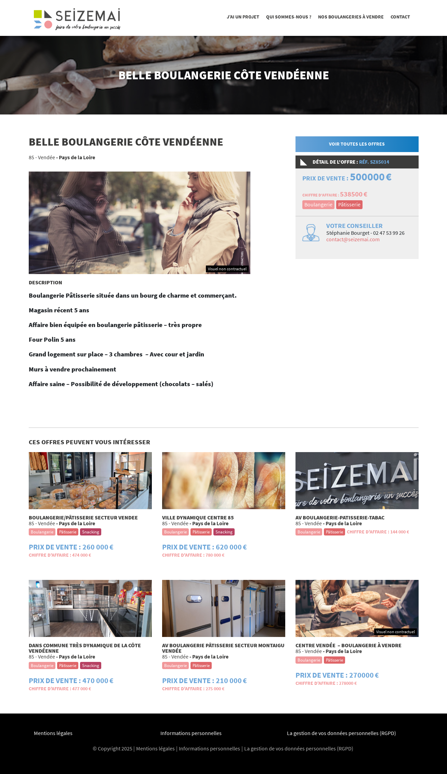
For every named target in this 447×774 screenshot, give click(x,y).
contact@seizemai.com (353, 239)
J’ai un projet (243, 17)
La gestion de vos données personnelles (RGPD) (341, 733)
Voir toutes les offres (357, 144)
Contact (400, 17)
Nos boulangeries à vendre (351, 17)
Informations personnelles (191, 733)
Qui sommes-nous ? (288, 17)
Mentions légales (53, 733)
